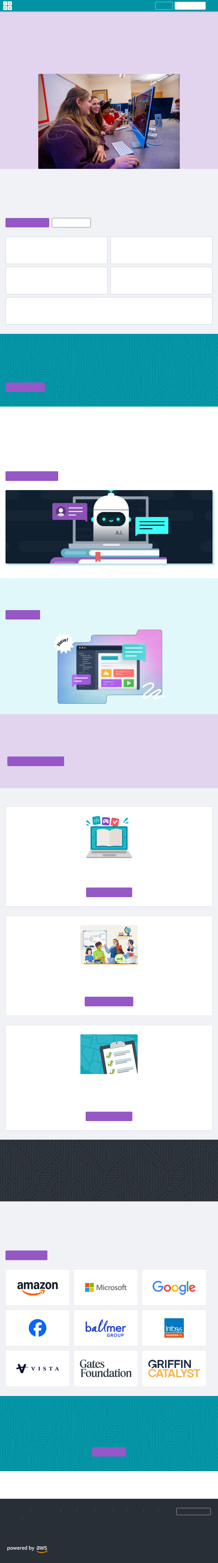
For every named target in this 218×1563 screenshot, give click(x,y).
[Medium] (20, 1536)
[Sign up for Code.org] (109, 1452)
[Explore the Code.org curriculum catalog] (31, 476)
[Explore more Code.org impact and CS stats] (71, 223)
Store (151, 1510)
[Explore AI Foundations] (109, 892)
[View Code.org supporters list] (26, 1255)
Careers (85, 1510)
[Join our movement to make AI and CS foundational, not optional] (109, 1116)
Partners (104, 1510)
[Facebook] (7, 1536)
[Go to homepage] (7, 5)
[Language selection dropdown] (193, 1511)
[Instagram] (16, 1536)
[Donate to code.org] (25, 387)
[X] (12, 1536)
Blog (120, 1510)
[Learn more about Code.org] (27, 223)
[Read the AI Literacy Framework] (109, 1001)
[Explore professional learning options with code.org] (35, 761)
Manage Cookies (46, 1510)
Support (13, 1518)
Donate (135, 1510)
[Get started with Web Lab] (22, 615)
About (68, 1510)
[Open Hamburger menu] (211, 6)
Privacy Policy (17, 1510)
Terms (30, 1518)
